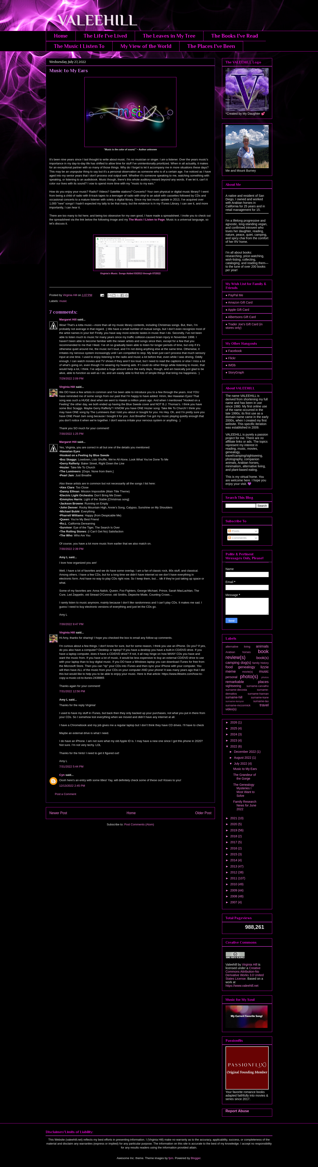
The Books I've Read (234, 36)
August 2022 (243, 757)
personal (231, 677)
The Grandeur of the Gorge (244, 776)
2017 (234, 842)
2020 (234, 824)
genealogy (246, 667)
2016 (234, 848)
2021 (234, 818)
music (63, 301)
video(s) (231, 709)
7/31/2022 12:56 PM (72, 691)
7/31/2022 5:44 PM (71, 766)
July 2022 (241, 763)
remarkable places (247, 682)
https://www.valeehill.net (242, 985)
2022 (234, 746)
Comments (237, 538)
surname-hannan (258, 693)
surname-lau (261, 701)
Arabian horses (238, 652)
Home (61, 36)
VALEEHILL (91, 20)
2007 (234, 902)
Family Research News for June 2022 (244, 805)
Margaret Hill (68, 319)
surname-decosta (236, 689)
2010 (234, 884)
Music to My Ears (245, 769)
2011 (234, 878)
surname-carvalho (257, 686)
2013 (234, 866)
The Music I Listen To (79, 46)
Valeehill (231, 964)
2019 (234, 830)
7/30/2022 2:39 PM (71, 548)
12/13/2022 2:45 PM (72, 785)
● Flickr (231, 358)
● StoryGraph (235, 372)
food (229, 667)
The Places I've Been (211, 46)
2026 (234, 722)
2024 (234, 734)
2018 (234, 836)
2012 (234, 872)
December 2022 (245, 751)
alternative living (238, 646)
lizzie (265, 667)
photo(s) (249, 676)
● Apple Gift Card (237, 309)
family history (260, 662)
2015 (234, 854)
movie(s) (247, 671)
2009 (234, 890)
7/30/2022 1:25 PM (71, 433)
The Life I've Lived (105, 36)
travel (264, 705)
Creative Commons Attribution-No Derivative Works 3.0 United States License (245, 973)
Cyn (62, 775)
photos (265, 677)
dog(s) (246, 663)
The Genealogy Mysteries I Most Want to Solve (244, 790)
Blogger (195, 1158)
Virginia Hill (67, 386)
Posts (233, 531)
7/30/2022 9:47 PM (71, 624)
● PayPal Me (234, 295)
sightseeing (233, 686)
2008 (234, 896)
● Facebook (234, 351)
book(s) (262, 658)
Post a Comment (65, 794)
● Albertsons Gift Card (241, 317)
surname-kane (260, 697)
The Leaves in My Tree (169, 36)
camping (232, 663)
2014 (234, 860)
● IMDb (231, 365)
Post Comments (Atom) (139, 824)
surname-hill (234, 697)
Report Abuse (237, 1111)
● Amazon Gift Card (239, 302)
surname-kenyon (235, 701)
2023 (234, 740)
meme (231, 671)
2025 (234, 728)
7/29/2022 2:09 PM (71, 378)
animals (262, 646)
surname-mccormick (238, 705)
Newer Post (58, 813)
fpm (170, 1158)
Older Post (203, 813)
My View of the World (145, 46)
